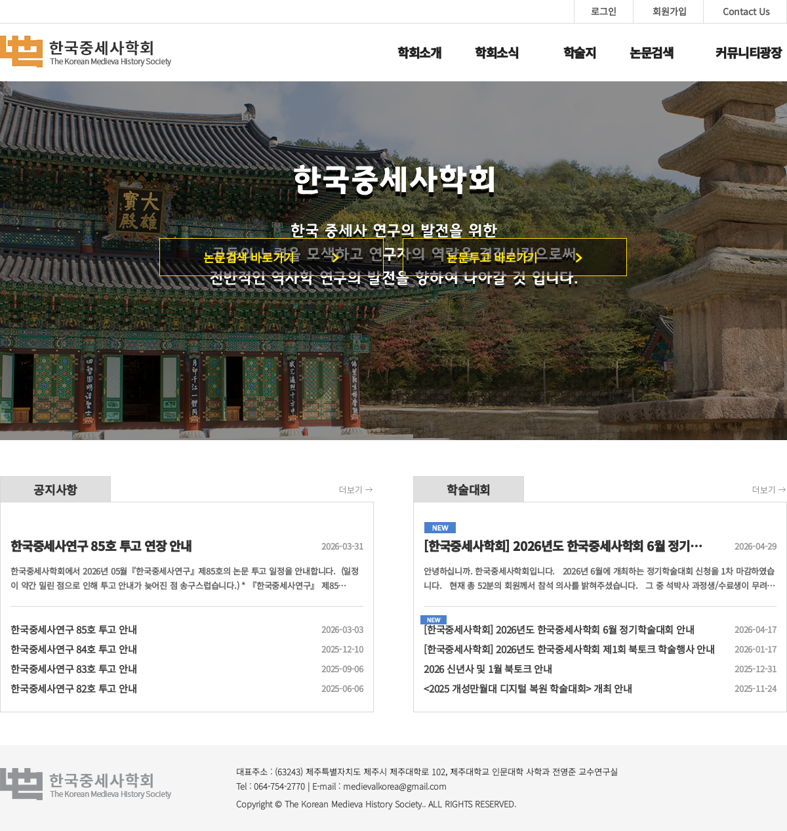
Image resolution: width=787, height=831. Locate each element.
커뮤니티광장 (749, 52)
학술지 (579, 52)
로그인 (603, 11)
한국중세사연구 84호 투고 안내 (160, 649)
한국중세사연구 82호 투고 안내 (160, 689)
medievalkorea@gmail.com (395, 786)
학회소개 (419, 52)
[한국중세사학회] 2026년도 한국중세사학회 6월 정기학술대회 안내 (574, 629)
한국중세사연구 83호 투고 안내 (160, 669)
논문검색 (652, 52)
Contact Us (746, 11)
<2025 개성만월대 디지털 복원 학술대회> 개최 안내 (574, 689)
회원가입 (670, 11)
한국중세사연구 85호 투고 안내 (160, 629)
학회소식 (497, 52)
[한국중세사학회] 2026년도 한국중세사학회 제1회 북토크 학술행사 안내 (574, 649)
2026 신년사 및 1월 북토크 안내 (574, 669)
